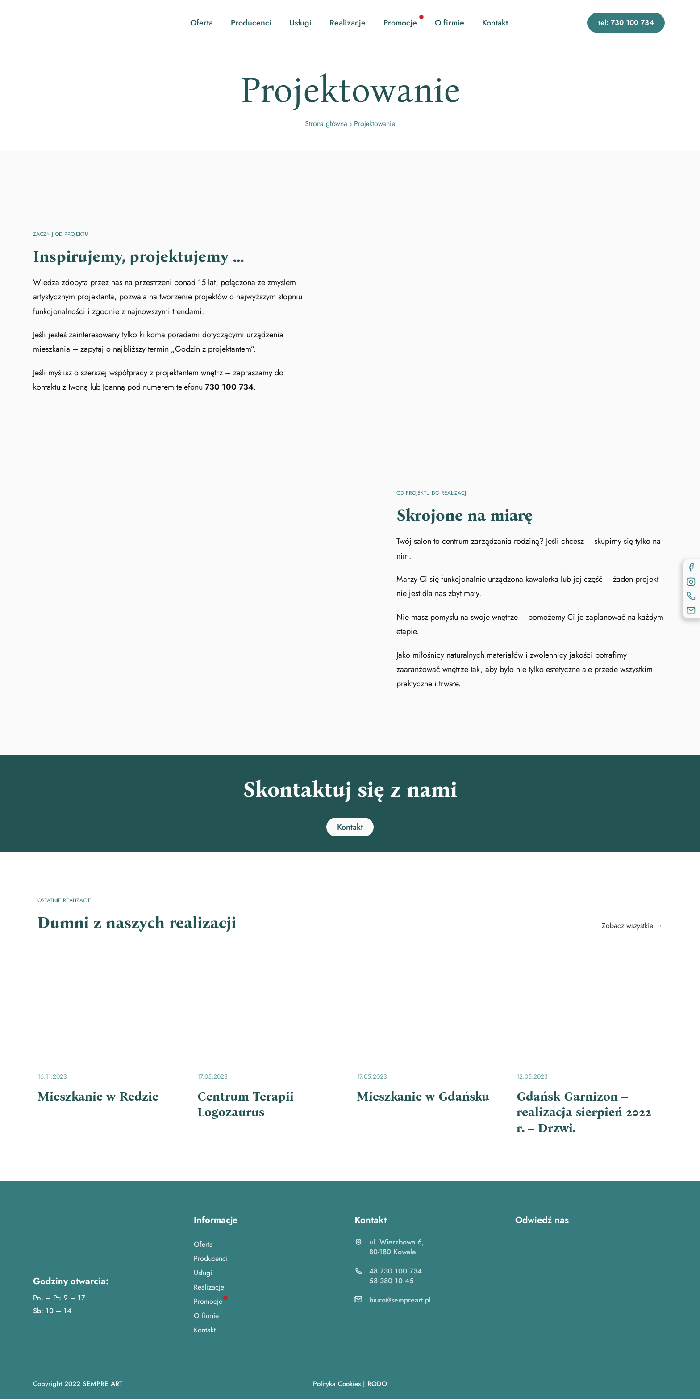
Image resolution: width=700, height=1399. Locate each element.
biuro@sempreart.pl (400, 1300)
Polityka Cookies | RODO (350, 1384)
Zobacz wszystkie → (632, 925)
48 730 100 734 (395, 1271)
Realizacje (347, 23)
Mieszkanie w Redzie (98, 1096)
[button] (626, 23)
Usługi (300, 23)
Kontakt (495, 23)
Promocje (400, 23)
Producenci (251, 23)
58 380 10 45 (391, 1281)
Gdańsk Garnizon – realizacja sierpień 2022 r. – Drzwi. (584, 1112)
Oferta (201, 23)
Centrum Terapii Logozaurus (245, 1104)
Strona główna (326, 123)
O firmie (449, 23)
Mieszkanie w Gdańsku (423, 1096)
